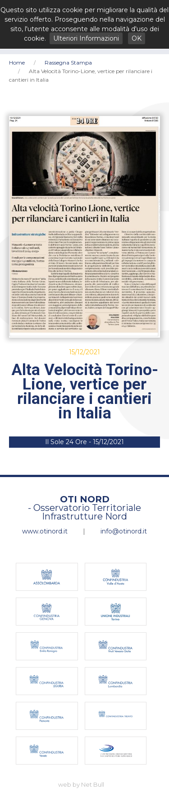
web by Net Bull (81, 784)
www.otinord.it (45, 531)
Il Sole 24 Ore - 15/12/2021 (84, 442)
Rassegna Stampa (68, 62)
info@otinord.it (123, 531)
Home (17, 62)
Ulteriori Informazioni (86, 38)
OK (137, 38)
